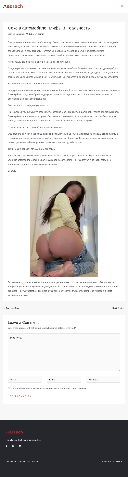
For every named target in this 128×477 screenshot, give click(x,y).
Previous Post (11, 308)
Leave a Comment (16, 33)
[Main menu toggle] (122, 6)
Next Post (118, 308)
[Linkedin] (19, 446)
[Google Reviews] (7, 446)
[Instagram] (13, 446)
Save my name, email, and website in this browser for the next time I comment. (50, 388)
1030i (30, 33)
